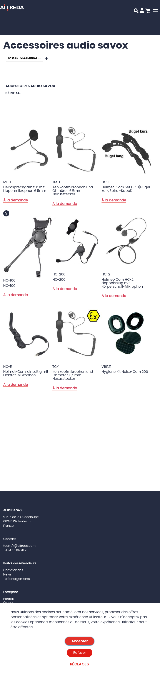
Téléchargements (16, 578)
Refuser (79, 653)
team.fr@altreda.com (19, 545)
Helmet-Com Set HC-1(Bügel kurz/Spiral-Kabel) (126, 189)
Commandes (13, 570)
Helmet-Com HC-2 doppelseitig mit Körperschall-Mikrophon (122, 283)
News (7, 574)
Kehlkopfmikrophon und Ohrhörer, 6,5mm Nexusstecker (72, 191)
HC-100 (9, 285)
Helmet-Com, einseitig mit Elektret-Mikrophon (25, 373)
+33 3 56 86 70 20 (15, 550)
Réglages (79, 664)
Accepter (80, 641)
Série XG (12, 93)
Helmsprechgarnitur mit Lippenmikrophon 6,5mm (24, 189)
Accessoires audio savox (30, 86)
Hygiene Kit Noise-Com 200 (125, 371)
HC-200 (58, 279)
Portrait (8, 599)
